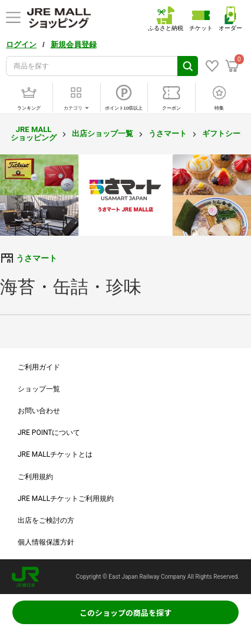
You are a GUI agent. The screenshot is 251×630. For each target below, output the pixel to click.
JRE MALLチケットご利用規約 (66, 498)
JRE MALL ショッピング (34, 133)
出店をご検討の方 (46, 520)
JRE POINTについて (49, 432)
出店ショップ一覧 (102, 133)
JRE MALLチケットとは (55, 454)
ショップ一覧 (39, 389)
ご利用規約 (35, 477)
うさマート (167, 133)
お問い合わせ (39, 411)
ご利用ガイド (39, 367)
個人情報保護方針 (46, 542)
